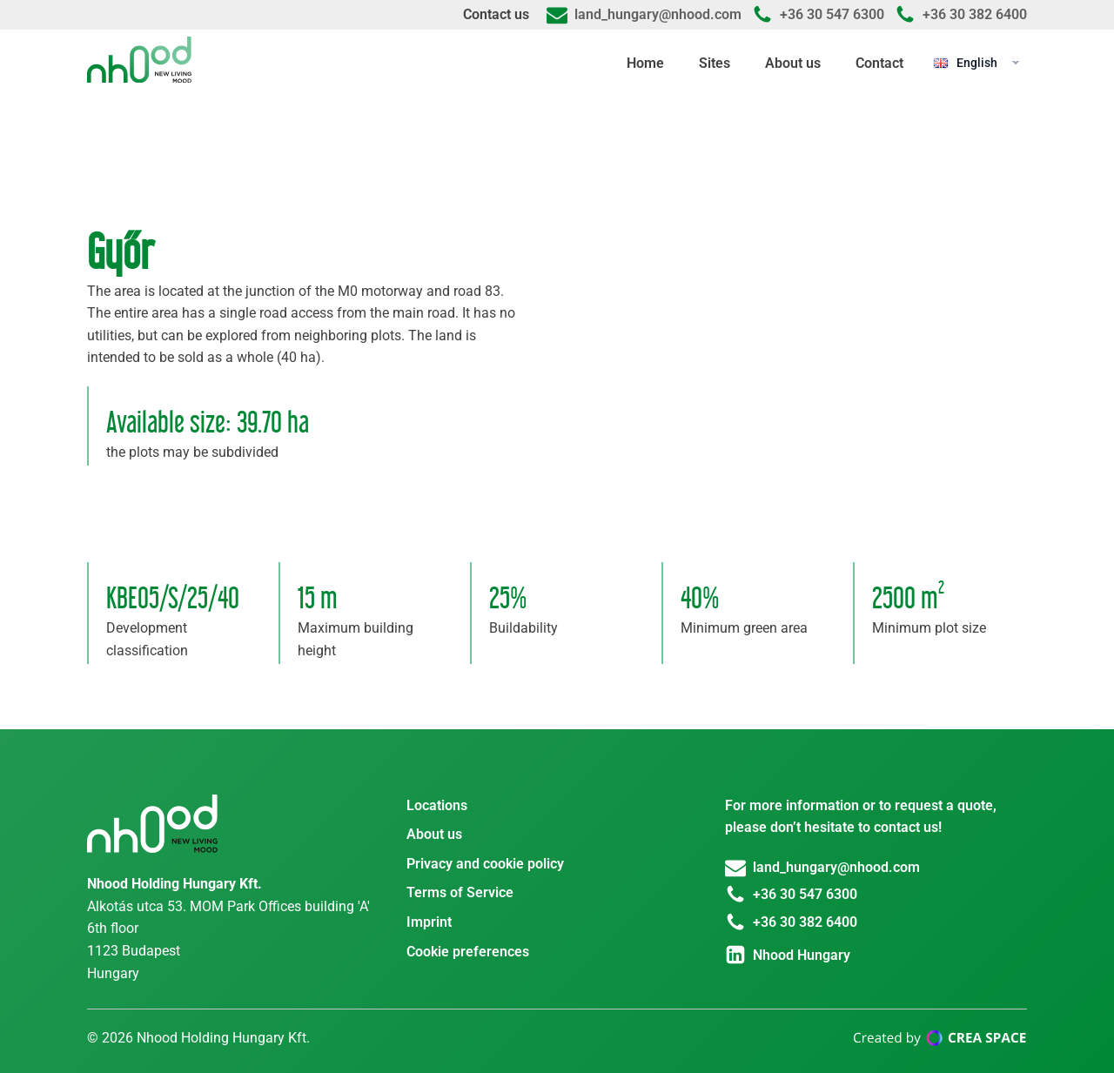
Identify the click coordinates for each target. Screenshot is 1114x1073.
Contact (879, 63)
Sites (714, 63)
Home (645, 63)
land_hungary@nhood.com (658, 14)
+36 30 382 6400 (975, 14)
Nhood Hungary (801, 955)
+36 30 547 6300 (832, 14)
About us (793, 63)
